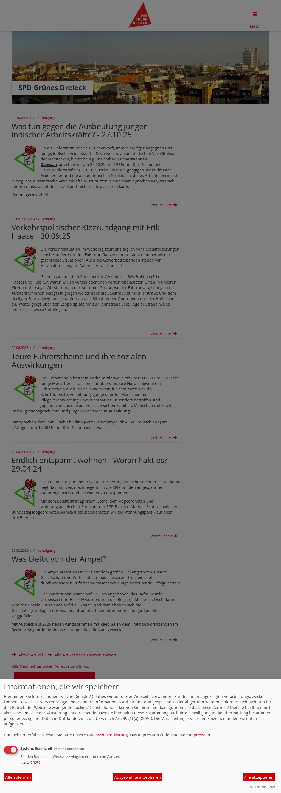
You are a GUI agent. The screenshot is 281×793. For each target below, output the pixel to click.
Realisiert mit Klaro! (261, 787)
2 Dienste (30, 762)
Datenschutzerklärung (107, 734)
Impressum (199, 734)
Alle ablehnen (18, 777)
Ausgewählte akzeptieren (137, 777)
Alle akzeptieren (259, 777)
